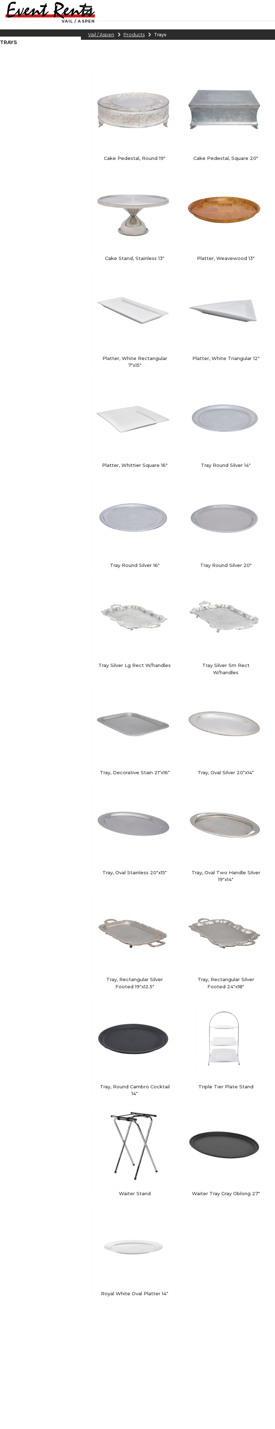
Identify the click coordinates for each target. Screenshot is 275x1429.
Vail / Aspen (101, 34)
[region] (40, 44)
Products (134, 34)
